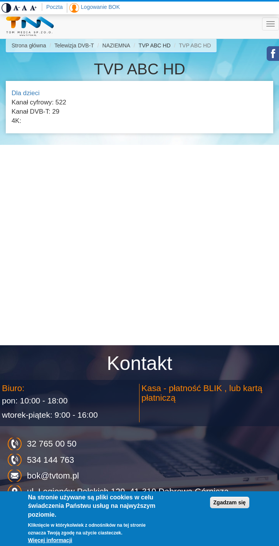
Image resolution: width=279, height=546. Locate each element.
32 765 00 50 (51, 444)
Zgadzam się (229, 502)
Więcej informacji (50, 540)
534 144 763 (50, 460)
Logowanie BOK (100, 7)
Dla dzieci (26, 93)
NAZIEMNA (116, 45)
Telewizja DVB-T (74, 45)
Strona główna (29, 45)
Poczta (54, 7)
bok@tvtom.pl (53, 475)
